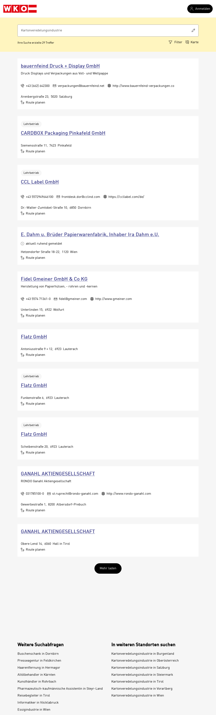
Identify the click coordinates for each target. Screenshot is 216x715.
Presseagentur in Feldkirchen (39, 660)
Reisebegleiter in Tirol (33, 695)
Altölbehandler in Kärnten (36, 675)
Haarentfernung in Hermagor (38, 667)
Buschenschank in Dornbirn (38, 654)
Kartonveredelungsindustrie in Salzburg (140, 667)
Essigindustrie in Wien (33, 709)
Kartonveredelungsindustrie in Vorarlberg (142, 688)
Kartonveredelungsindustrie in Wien (137, 695)
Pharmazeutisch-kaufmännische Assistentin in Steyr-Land (60, 688)
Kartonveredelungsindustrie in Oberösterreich (145, 660)
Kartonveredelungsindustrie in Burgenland (142, 654)
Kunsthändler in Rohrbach (36, 681)
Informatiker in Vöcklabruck (38, 702)
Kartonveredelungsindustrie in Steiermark (142, 675)
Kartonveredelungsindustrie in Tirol (137, 681)
